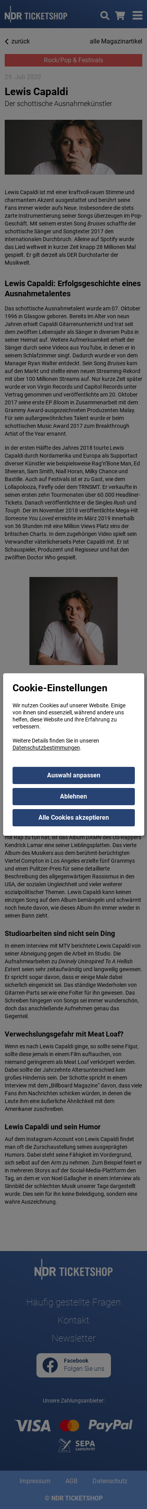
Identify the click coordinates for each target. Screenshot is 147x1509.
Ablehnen (73, 796)
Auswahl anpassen (73, 775)
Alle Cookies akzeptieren (73, 817)
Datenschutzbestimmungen (46, 748)
